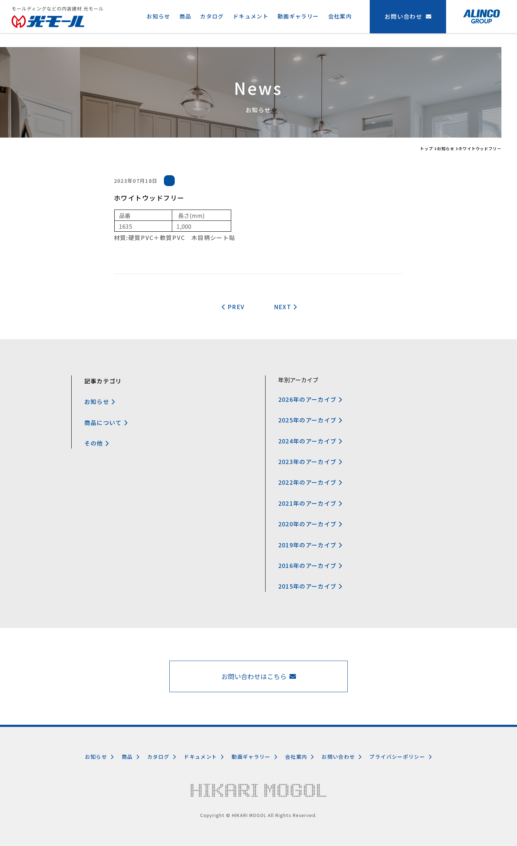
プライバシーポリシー (400, 756)
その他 (96, 443)
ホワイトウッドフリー (479, 148)
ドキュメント (250, 16)
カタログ (212, 16)
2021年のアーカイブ (310, 503)
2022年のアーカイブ (310, 482)
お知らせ (158, 16)
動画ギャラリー (298, 16)
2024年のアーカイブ (310, 441)
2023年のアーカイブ (310, 461)
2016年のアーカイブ (310, 565)
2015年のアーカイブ (310, 586)
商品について (106, 422)
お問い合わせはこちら (258, 676)
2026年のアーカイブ (310, 399)
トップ (426, 148)
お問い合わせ (342, 756)
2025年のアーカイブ (310, 420)
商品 (185, 16)
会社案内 (340, 16)
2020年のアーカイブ (310, 523)
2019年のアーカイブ (310, 544)
